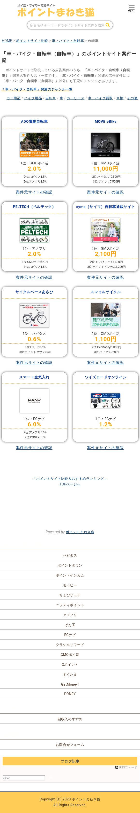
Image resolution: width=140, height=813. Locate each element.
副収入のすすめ (70, 719)
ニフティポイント (70, 605)
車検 (119, 98)
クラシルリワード (70, 645)
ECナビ (70, 635)
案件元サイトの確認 (34, 192)
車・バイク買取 (100, 98)
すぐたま (70, 674)
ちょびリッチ (70, 595)
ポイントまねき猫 (80, 532)
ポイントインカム (70, 575)
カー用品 (14, 98)
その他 (132, 98)
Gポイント (70, 665)
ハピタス (70, 555)
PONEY (70, 694)
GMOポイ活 (70, 655)
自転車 (50, 98)
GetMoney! (70, 684)
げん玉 (70, 625)
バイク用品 (33, 98)
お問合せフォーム (70, 745)
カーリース (76, 98)
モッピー (70, 585)
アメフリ (70, 615)
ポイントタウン (70, 565)
